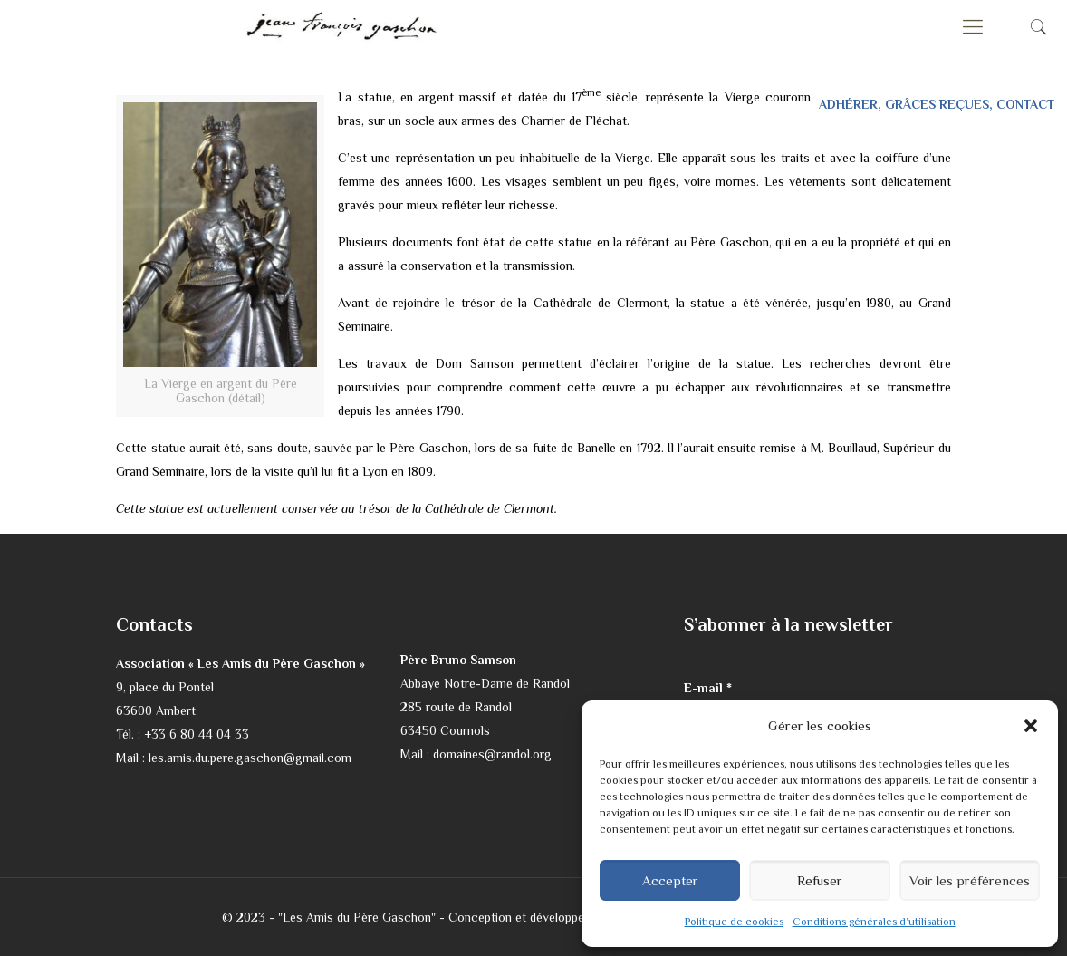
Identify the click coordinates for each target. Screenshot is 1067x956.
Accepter (670, 880)
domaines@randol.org (492, 754)
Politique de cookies (734, 921)
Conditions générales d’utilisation (874, 921)
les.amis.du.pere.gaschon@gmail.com (250, 757)
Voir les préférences (969, 880)
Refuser (819, 880)
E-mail (708, 688)
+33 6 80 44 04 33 (196, 734)
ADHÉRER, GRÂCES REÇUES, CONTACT (936, 104)
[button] (1031, 726)
